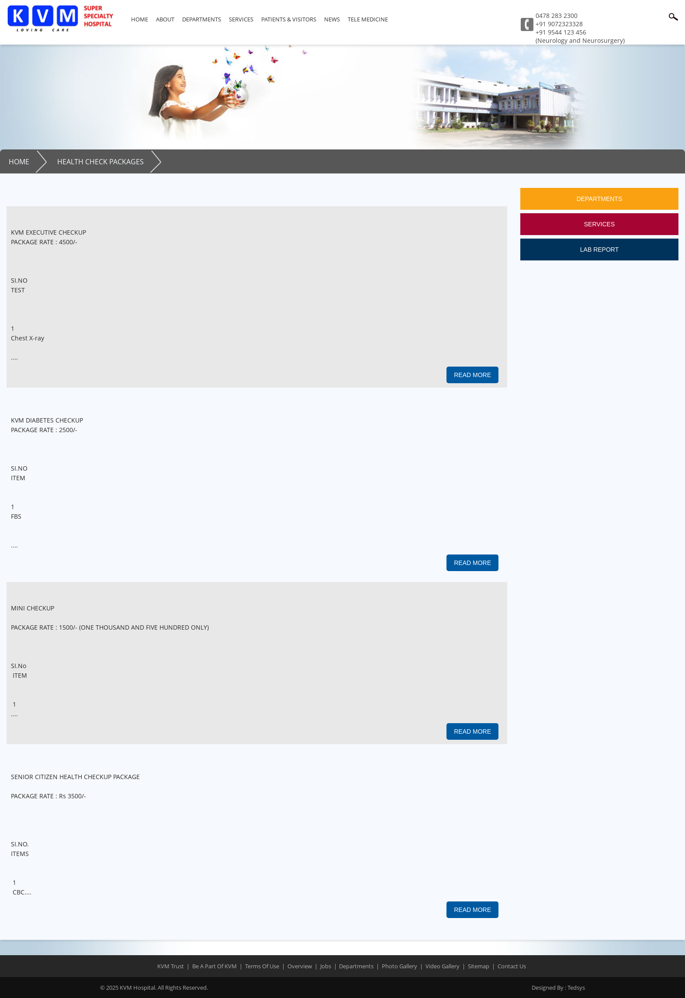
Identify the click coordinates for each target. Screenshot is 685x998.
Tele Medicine (368, 19)
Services (241, 19)
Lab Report (599, 249)
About (165, 19)
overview (299, 966)
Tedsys (558, 987)
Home (139, 19)
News (332, 19)
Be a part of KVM (214, 966)
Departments (201, 19)
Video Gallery (443, 966)
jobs (325, 966)
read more (472, 374)
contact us (512, 966)
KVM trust (170, 966)
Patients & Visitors (288, 19)
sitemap (478, 966)
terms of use (262, 966)
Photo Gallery (399, 966)
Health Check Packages (100, 161)
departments (356, 966)
